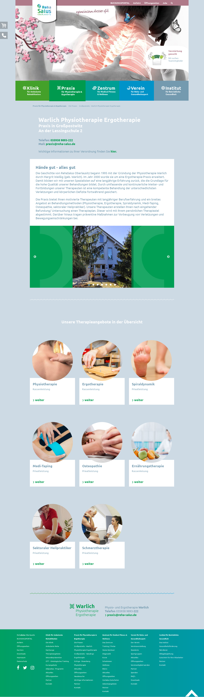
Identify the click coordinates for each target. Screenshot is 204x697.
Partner (49, 680)
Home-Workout (108, 650)
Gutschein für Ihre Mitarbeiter (171, 657)
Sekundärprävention (54, 657)
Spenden (134, 672)
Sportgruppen (136, 654)
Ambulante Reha (52, 646)
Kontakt (49, 684)
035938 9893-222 (61, 140)
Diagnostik (106, 654)
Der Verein (135, 642)
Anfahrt (137, 3)
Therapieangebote (53, 654)
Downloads (21, 654)
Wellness (105, 665)
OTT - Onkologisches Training (57, 661)
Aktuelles (49, 672)
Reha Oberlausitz (26, 635)
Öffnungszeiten (151, 3)
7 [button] (115, 284)
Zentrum (106, 90)
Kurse (104, 657)
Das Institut (163, 642)
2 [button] (93, 284)
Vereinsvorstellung (138, 646)
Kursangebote (51, 665)
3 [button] (97, 284)
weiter (39, 400)
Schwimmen (107, 661)
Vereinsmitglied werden (140, 665)
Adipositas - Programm (54, 669)
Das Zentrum (107, 642)
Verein (141, 90)
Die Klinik (49, 642)
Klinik (37, 90)
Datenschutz (22, 661)
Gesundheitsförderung (168, 646)
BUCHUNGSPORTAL (120, 3)
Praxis (72, 91)
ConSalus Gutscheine (110, 680)
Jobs (165, 3)
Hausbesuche (79, 676)
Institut (175, 90)
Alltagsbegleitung (166, 654)
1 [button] (89, 284)
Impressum (21, 657)
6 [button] (110, 284)
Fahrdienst (163, 650)
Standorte (135, 650)
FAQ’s (133, 676)
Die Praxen (78, 642)
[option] (102, 43)
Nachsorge (50, 650)
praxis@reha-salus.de (60, 144)
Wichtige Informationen (83, 680)
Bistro (104, 669)
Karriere (20, 650)
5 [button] (106, 284)
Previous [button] (35, 256)
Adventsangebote (109, 684)
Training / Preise (108, 646)
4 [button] (102, 284)
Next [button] (169, 256)
